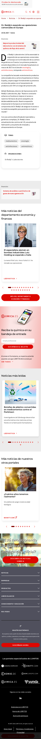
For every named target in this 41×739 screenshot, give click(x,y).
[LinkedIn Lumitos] (20, 698)
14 (16, 290)
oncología (26, 67)
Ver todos (7, 362)
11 (32, 287)
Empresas (5, 580)
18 (24, 290)
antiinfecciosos (7, 70)
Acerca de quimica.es (20, 716)
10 (30, 287)
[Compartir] (29, 12)
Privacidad (20, 732)
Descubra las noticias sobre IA (20, 559)
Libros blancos (7, 596)
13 (14, 290)
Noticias (4, 573)
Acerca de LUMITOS (19, 711)
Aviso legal (8, 729)
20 (29, 290)
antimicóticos (27, 70)
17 (22, 290)
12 (11, 290)
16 (20, 290)
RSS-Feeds (5, 611)
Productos (6, 588)
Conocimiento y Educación (12, 604)
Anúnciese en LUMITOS (19, 707)
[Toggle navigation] (38, 12)
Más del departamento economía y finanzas (20, 297)
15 (18, 290)
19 (27, 290)
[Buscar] (26, 12)
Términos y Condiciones (25, 729)
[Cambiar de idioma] (33, 12)
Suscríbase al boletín (18, 347)
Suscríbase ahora (20, 645)
